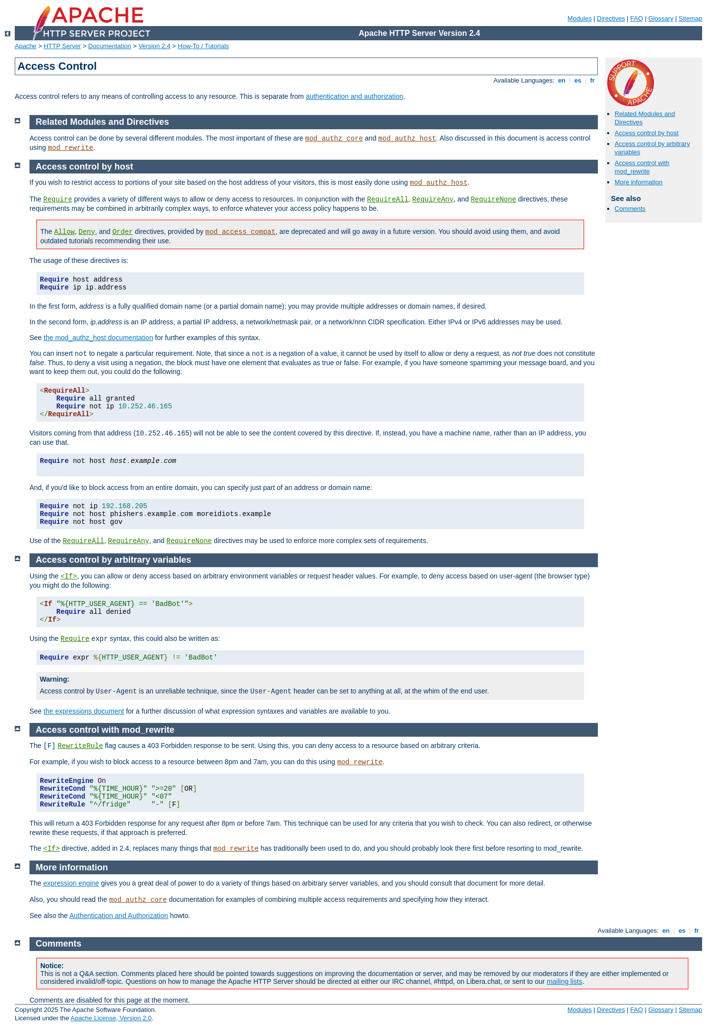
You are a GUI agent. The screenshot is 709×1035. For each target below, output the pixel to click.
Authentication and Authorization (118, 916)
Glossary (660, 18)
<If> (68, 576)
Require (57, 199)
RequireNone (493, 199)
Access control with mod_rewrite (642, 167)
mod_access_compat (241, 232)
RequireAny (432, 199)
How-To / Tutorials (203, 46)
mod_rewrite (70, 148)
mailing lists (564, 981)
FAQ (636, 18)
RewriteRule (80, 746)
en (561, 80)
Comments (630, 208)
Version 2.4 (155, 46)
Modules (579, 18)
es (577, 80)
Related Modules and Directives (102, 122)
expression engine (71, 883)
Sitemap (690, 18)
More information (639, 182)
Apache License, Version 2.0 (110, 1018)
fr (593, 80)
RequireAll (388, 199)
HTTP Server (62, 46)
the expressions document (84, 711)
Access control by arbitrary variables (113, 560)
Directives (611, 18)
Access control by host (647, 133)
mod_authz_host (407, 139)
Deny (87, 232)
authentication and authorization (354, 96)
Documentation (109, 46)
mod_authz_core (334, 139)
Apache (25, 46)
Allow (64, 232)
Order (122, 232)
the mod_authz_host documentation (98, 338)
